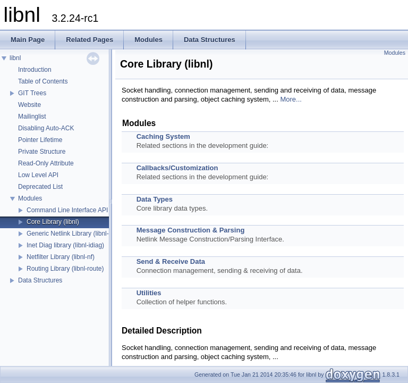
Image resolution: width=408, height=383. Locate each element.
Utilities (149, 293)
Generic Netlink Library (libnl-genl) (75, 233)
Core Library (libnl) (53, 222)
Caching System (163, 136)
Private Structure (41, 151)
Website (29, 105)
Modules (30, 198)
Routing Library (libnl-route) (65, 268)
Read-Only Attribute (46, 163)
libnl (15, 58)
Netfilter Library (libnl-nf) (61, 257)
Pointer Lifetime (40, 140)
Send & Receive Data (171, 261)
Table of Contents (42, 81)
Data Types (155, 199)
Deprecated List (40, 186)
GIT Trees (32, 93)
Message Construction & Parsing (191, 230)
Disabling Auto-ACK (46, 128)
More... (290, 99)
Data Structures (40, 280)
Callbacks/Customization (177, 168)
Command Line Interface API (67, 210)
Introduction (35, 69)
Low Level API (38, 175)
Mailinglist (32, 116)
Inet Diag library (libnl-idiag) (65, 245)
